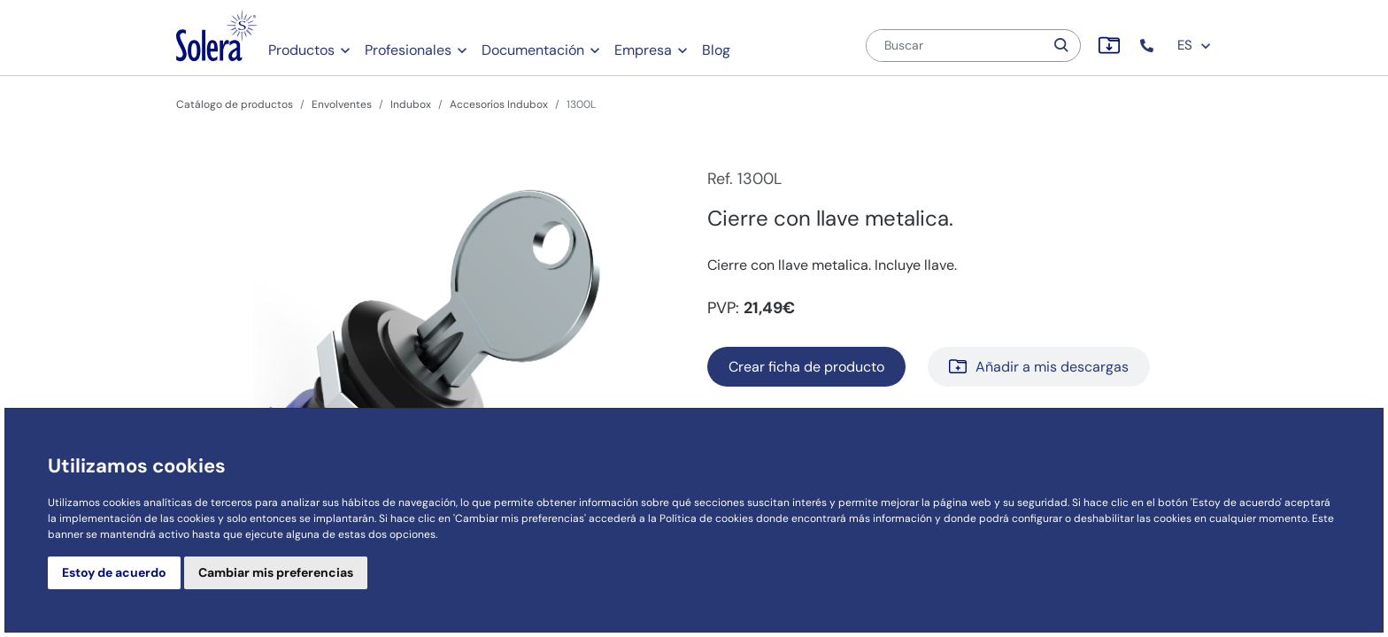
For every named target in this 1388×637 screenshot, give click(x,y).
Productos (301, 50)
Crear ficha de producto (806, 366)
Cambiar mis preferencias (275, 572)
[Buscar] (955, 45)
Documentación (533, 50)
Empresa (643, 50)
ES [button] (1194, 45)
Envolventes (342, 104)
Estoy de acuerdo (114, 572)
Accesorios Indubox (499, 104)
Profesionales (408, 50)
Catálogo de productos (234, 104)
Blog (716, 50)
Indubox (410, 104)
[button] (1148, 45)
